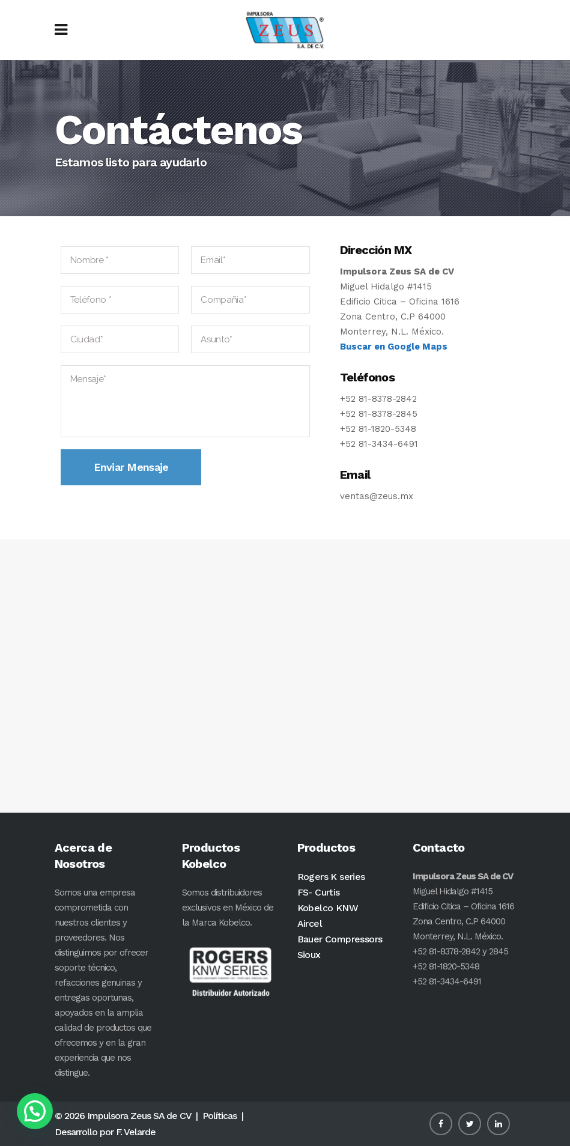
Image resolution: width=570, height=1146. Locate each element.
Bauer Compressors (340, 939)
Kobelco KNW (327, 908)
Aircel (309, 923)
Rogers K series (331, 876)
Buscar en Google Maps (393, 346)
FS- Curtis (318, 892)
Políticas (219, 1115)
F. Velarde (136, 1132)
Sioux (309, 954)
